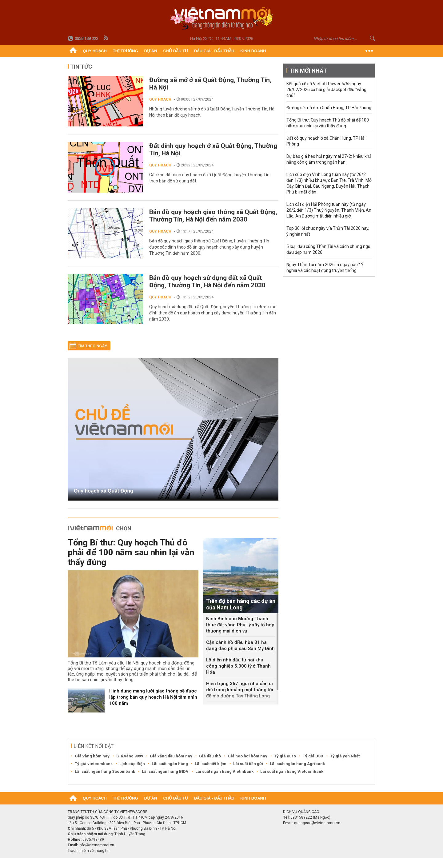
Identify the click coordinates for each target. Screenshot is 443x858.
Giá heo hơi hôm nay (247, 756)
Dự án (150, 51)
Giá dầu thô (210, 756)
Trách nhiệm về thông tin (89, 850)
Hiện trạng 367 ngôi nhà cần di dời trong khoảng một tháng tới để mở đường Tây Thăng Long (239, 690)
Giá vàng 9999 (129, 756)
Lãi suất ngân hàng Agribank (297, 763)
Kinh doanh (253, 51)
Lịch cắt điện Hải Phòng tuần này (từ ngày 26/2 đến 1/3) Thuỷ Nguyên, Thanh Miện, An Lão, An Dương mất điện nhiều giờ (328, 210)
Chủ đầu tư (175, 51)
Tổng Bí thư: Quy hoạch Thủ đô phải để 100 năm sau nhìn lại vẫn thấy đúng (131, 552)
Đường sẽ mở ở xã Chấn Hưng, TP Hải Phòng (328, 107)
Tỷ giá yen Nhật (345, 756)
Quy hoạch (95, 51)
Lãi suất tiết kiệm (210, 763)
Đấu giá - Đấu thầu (214, 51)
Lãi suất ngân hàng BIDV (165, 771)
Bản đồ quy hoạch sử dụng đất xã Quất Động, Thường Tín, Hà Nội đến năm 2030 (207, 281)
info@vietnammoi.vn (96, 845)
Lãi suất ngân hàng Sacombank (105, 771)
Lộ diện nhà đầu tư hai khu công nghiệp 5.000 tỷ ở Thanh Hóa (238, 666)
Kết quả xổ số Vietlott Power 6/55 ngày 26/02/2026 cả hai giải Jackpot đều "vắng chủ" (326, 89)
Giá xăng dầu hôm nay (171, 756)
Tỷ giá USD (313, 756)
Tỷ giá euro (285, 756)
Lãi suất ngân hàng (170, 763)
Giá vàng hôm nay (92, 756)
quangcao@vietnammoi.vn (317, 823)
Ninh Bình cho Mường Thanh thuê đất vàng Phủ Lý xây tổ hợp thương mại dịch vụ (240, 625)
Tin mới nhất (308, 70)
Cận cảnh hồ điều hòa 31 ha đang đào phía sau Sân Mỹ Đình (240, 645)
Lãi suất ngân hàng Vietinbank (224, 771)
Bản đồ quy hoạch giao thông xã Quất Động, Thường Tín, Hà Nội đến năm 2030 (213, 215)
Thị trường (125, 51)
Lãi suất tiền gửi (248, 763)
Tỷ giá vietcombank (94, 763)
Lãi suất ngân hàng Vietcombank (291, 771)
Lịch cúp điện (132, 763)
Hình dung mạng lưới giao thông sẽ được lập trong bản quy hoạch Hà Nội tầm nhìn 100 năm (153, 697)
